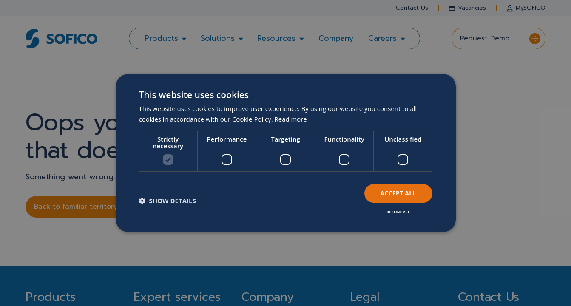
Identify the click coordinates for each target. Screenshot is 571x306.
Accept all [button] (398, 193)
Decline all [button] (397, 212)
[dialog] (286, 153)
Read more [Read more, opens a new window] (291, 119)
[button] (167, 200)
